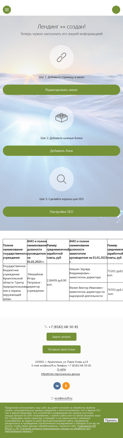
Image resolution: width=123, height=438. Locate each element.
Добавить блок (61, 150)
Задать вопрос (61, 336)
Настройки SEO (61, 211)
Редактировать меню (61, 89)
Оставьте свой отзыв (61, 349)
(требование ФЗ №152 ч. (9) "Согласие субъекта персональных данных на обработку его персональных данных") (50, 428)
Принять (111, 420)
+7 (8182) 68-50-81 (63, 326)
